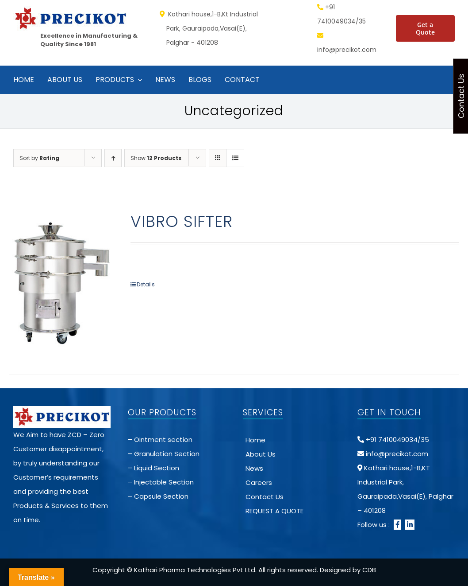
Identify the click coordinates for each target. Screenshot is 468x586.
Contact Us (265, 496)
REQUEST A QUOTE (274, 511)
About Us (261, 454)
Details (146, 284)
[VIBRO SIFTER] (60, 281)
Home (255, 440)
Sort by (39, 158)
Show (155, 158)
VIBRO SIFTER (181, 221)
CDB (369, 569)
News (254, 468)
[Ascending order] (113, 158)
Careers (259, 482)
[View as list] (235, 158)
